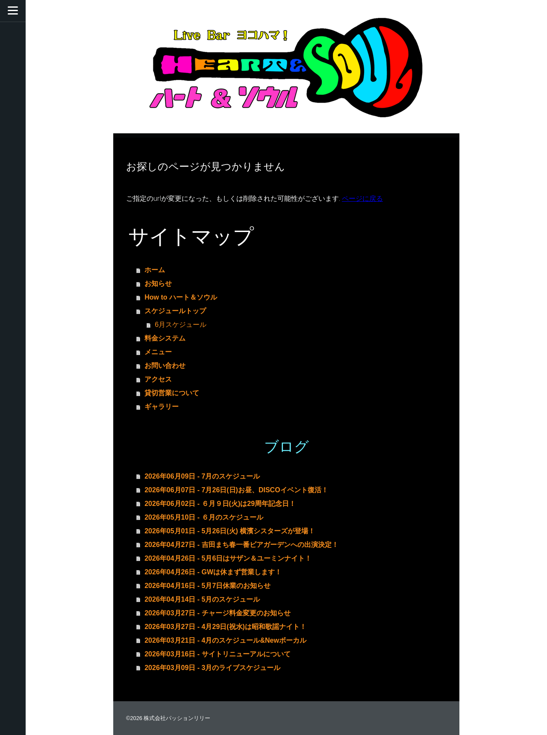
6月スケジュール (180, 324)
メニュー (158, 352)
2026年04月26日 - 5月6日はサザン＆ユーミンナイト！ (228, 558)
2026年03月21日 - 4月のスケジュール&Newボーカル (225, 640)
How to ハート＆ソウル (180, 297)
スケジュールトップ (175, 311)
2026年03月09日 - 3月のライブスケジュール (212, 667)
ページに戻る (362, 198)
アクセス (158, 379)
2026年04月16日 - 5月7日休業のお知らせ (207, 585)
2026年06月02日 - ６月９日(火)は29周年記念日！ (220, 503)
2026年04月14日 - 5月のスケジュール (202, 599)
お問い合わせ (164, 365)
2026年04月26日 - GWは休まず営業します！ (213, 572)
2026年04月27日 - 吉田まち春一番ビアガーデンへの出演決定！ (241, 544)
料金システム (164, 338)
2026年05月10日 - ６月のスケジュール (203, 517)
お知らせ (158, 283)
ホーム (154, 269)
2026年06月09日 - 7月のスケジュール (202, 476)
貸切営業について (171, 393)
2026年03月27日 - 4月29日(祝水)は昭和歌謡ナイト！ (225, 626)
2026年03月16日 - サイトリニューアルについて (217, 654)
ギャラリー (161, 406)
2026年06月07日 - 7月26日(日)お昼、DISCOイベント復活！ (236, 490)
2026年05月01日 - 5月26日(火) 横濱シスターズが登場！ (229, 531)
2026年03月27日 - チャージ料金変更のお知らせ (217, 613)
